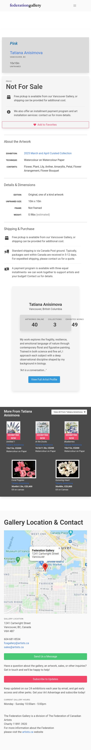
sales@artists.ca (14, 647)
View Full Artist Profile (44, 379)
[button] (74, 5)
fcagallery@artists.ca (16, 643)
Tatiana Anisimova (26, 52)
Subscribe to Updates (45, 679)
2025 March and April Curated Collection (48, 153)
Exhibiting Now (13, 436)
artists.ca (27, 732)
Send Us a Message (45, 656)
